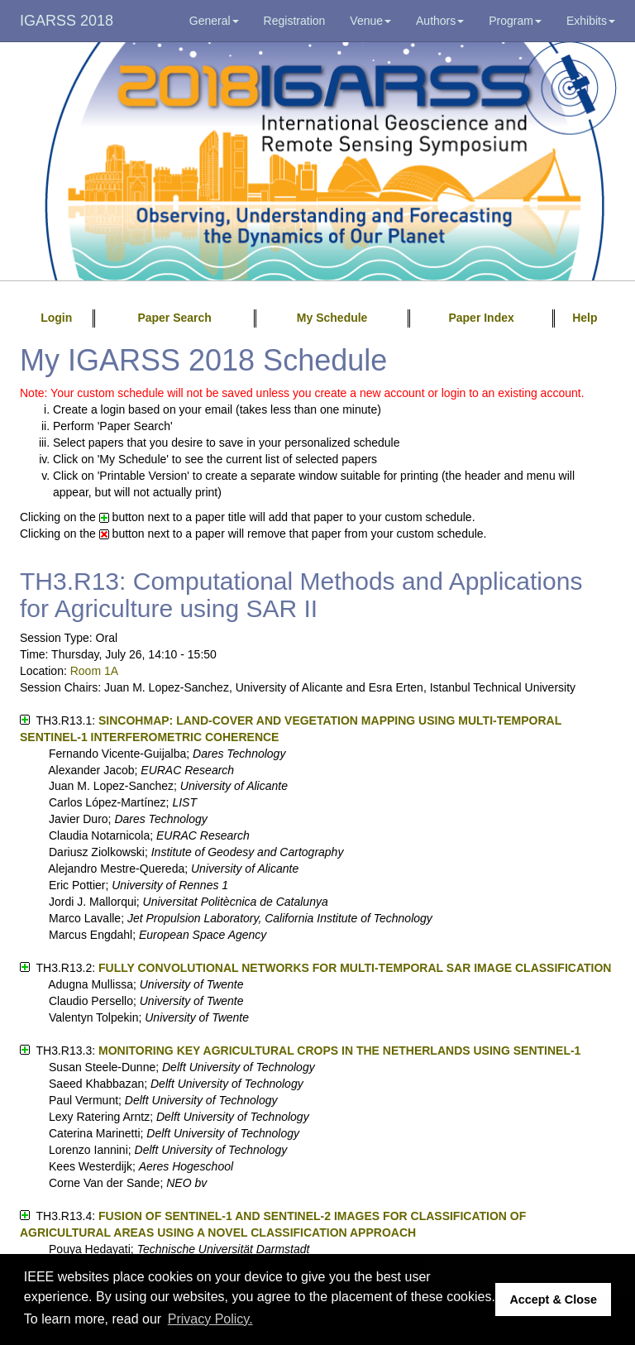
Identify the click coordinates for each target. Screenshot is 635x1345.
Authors (440, 20)
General (214, 20)
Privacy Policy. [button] (210, 1319)
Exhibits (590, 20)
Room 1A (94, 670)
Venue (370, 20)
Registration (295, 20)
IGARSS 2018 (66, 20)
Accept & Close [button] (553, 1299)
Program (515, 20)
